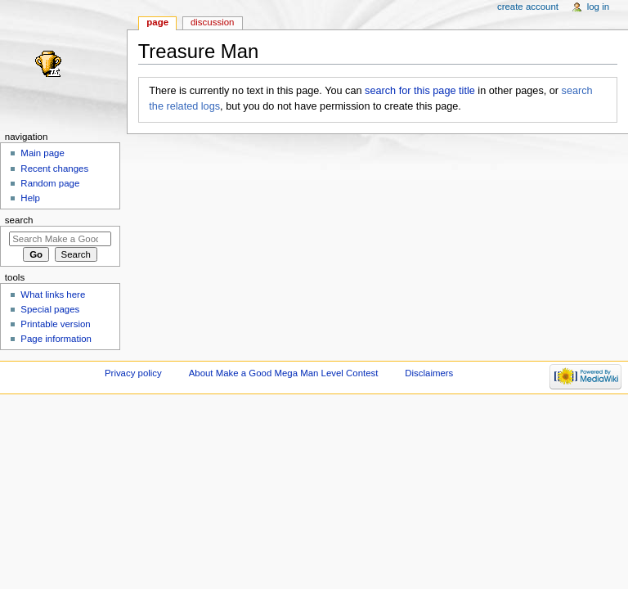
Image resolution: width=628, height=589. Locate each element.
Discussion (212, 22)
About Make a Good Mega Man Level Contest (284, 373)
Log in (598, 6)
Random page (49, 183)
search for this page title (420, 91)
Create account (527, 6)
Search (19, 220)
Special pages (49, 309)
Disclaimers (429, 373)
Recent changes (54, 168)
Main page (42, 153)
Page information (56, 339)
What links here (52, 294)
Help (30, 198)
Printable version (55, 324)
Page (157, 22)
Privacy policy (133, 373)
